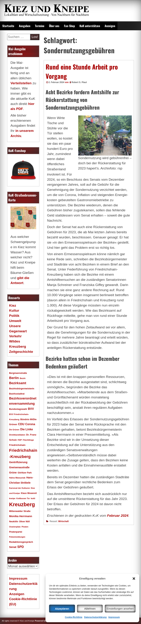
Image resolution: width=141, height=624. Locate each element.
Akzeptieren (62, 608)
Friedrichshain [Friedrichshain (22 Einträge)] (17, 445)
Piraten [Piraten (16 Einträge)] (25, 527)
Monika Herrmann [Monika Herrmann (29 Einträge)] (20, 516)
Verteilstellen (21, 83)
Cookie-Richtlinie (73, 617)
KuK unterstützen (90, 26)
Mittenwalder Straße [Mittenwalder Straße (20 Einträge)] (19, 511)
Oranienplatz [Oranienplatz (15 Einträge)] (15, 527)
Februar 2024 (117, 515)
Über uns (54, 26)
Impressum (114, 617)
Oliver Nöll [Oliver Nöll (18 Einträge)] (24, 521)
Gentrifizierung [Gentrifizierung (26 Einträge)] (18, 462)
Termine (39, 26)
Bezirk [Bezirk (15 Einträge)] (22, 378)
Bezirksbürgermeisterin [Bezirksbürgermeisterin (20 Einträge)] (21, 388)
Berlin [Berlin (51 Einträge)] (14, 378)
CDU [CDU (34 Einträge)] (21, 424)
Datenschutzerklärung (95, 617)
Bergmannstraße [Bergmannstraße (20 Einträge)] (18, 373)
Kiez (12, 305)
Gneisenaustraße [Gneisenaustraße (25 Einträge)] (19, 467)
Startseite (8, 26)
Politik (14, 316)
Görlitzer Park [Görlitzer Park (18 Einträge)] (25, 472)
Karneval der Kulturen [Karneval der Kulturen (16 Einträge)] (19, 488)
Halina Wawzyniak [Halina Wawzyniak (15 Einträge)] (17, 478)
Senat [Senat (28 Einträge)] (12, 546)
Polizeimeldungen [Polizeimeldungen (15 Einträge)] (17, 537)
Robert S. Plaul (79, 82)
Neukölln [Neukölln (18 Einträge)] (13, 521)
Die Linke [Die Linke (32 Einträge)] (26, 429)
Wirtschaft (63, 521)
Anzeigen (110, 26)
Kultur (14, 310)
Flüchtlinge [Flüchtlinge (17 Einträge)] (28, 440)
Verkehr (15, 336)
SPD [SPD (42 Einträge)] (20, 547)
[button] (134, 578)
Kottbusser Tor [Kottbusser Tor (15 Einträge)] (23, 498)
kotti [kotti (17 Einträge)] (33, 498)
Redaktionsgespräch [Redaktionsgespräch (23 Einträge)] (21, 542)
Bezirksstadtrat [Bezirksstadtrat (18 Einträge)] (16, 394)
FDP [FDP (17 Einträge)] (20, 440)
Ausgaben (24, 26)
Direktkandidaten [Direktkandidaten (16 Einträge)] (17, 435)
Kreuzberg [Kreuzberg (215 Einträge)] (22, 504)
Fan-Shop (69, 26)
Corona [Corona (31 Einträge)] (30, 424)
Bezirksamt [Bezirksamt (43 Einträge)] (17, 383)
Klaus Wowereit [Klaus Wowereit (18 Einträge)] (29, 493)
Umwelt (15, 321)
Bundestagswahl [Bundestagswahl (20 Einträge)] (18, 409)
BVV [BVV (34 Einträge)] (31, 408)
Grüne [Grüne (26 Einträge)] (13, 472)
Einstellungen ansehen (120, 608)
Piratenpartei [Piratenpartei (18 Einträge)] (15, 532)
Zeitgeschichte (21, 352)
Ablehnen (89, 608)
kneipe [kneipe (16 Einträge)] (12, 498)
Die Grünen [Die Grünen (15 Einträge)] (14, 430)
